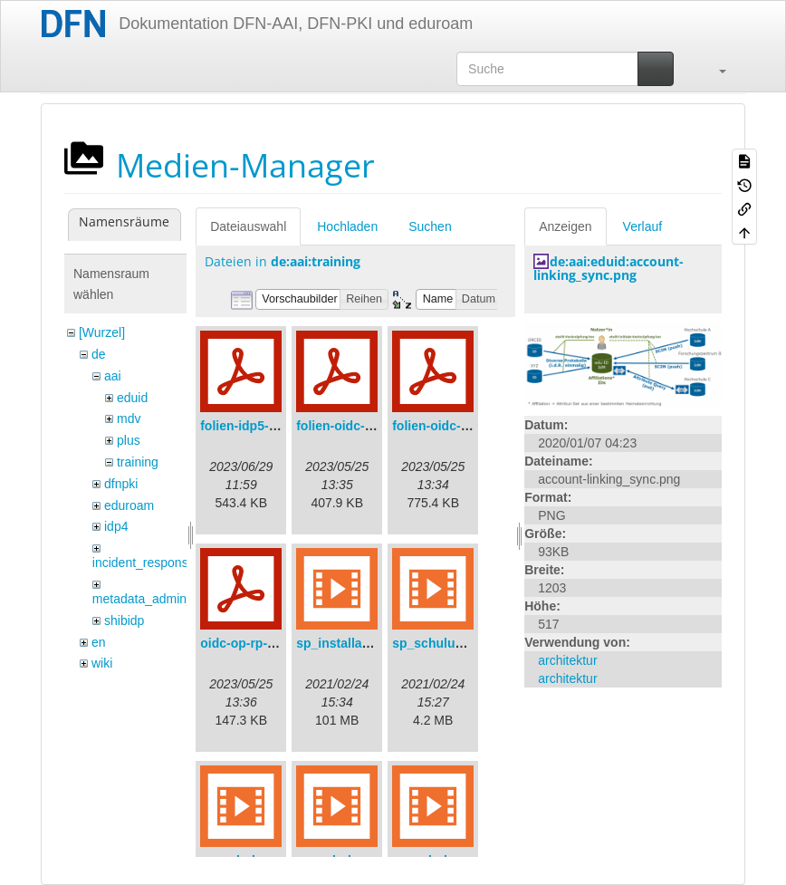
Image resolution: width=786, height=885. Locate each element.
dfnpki (121, 483)
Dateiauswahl (248, 226)
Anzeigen (565, 226)
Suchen (429, 226)
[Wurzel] (102, 332)
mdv (128, 418)
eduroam (129, 505)
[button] (713, 68)
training (137, 462)
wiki (101, 663)
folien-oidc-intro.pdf (452, 425)
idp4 (116, 526)
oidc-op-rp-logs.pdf (258, 643)
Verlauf (643, 226)
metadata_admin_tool (153, 599)
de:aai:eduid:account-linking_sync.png (608, 268)
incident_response (144, 562)
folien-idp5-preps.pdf (263, 425)
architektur (567, 660)
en (98, 642)
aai (112, 376)
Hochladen (347, 226)
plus (128, 440)
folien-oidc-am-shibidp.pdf (375, 425)
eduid (132, 397)
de (98, 354)
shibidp (124, 620)
